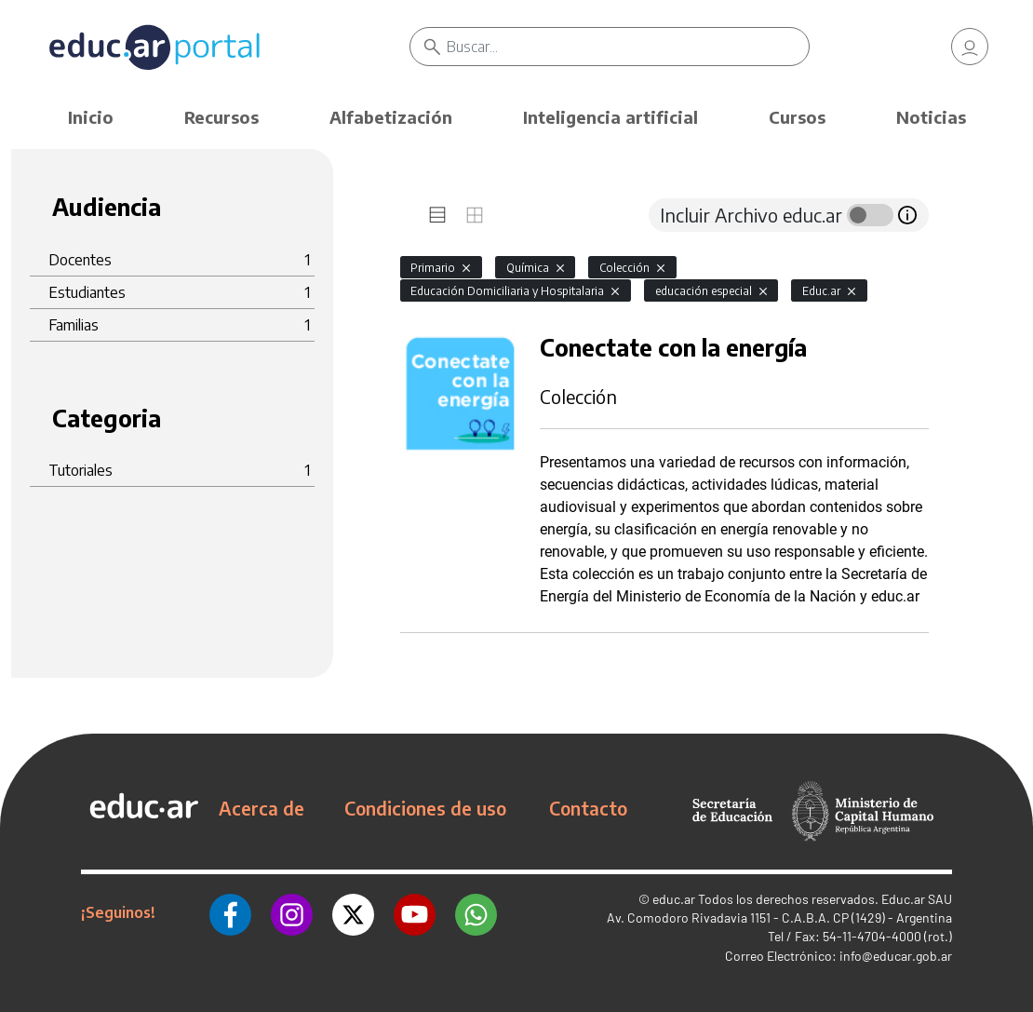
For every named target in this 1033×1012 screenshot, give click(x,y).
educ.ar (673, 899)
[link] (969, 46)
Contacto (588, 808)
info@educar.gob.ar (895, 956)
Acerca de (261, 808)
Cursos (797, 117)
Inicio (91, 117)
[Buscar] (628, 46)
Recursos (221, 117)
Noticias (931, 117)
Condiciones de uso (425, 808)
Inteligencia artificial (610, 117)
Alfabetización (390, 117)
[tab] (437, 215)
